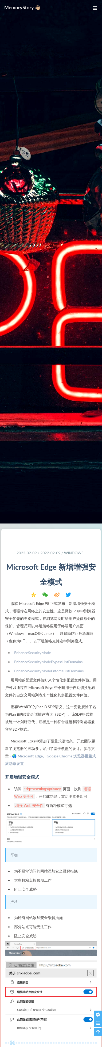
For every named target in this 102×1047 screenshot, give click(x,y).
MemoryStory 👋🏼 (22, 7)
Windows (74, 553)
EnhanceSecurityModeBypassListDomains (48, 661)
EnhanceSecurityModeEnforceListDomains (49, 671)
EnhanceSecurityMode (32, 652)
